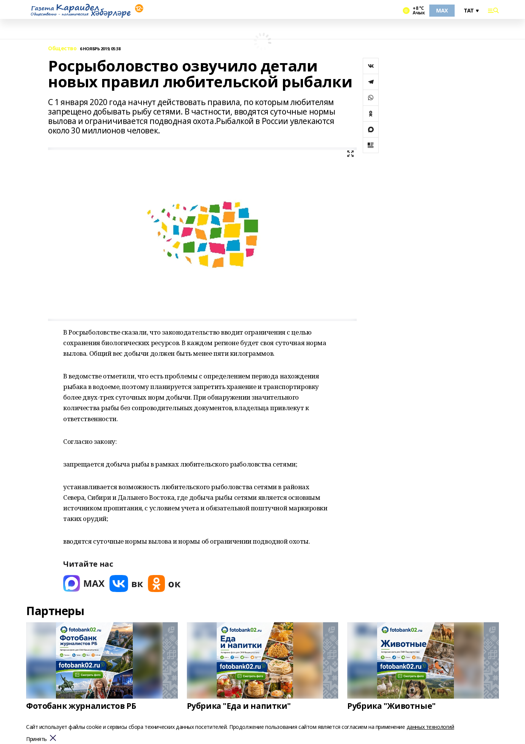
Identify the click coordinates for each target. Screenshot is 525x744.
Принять (36, 739)
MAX (442, 10)
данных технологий (430, 726)
